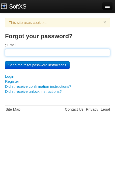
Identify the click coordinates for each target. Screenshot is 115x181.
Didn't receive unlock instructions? (33, 91)
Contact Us (74, 109)
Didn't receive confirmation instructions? (38, 86)
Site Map (13, 109)
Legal (105, 109)
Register (12, 81)
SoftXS (17, 6)
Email (10, 45)
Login (9, 76)
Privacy (92, 109)
